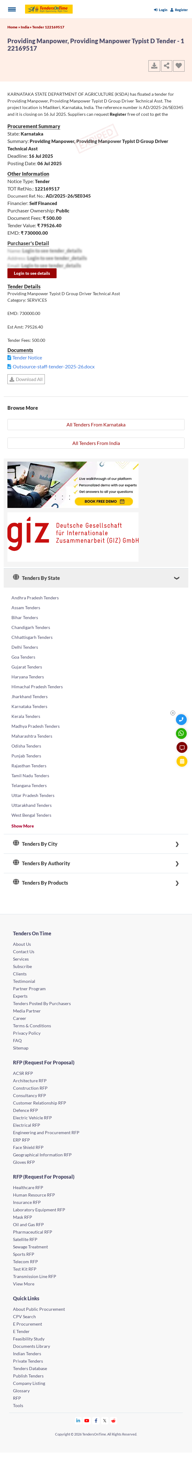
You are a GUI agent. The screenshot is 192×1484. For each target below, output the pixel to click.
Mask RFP (22, 1217)
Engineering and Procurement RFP (46, 1132)
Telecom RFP (25, 1261)
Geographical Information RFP (42, 1154)
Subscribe (22, 966)
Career (19, 1018)
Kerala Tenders (25, 716)
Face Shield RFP (28, 1147)
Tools (18, 1405)
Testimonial (24, 981)
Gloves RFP (24, 1162)
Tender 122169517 (48, 27)
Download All (26, 379)
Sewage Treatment (30, 1246)
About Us (22, 944)
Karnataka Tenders (29, 706)
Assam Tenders (25, 607)
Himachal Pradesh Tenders (37, 686)
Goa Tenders (23, 657)
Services (21, 959)
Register (179, 10)
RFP (17, 1398)
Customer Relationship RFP (39, 1102)
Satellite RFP (25, 1239)
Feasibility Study (29, 1338)
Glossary (21, 1390)
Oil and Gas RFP (28, 1224)
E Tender (21, 1331)
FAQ (17, 1040)
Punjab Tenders (26, 755)
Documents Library (31, 1346)
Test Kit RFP (24, 1269)
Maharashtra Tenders (31, 736)
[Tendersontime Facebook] (96, 1420)
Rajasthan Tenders (28, 765)
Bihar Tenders (24, 617)
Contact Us (23, 951)
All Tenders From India (96, 443)
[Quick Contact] (182, 719)
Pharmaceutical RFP (32, 1232)
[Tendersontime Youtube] (87, 1420)
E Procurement (27, 1324)
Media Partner (27, 1010)
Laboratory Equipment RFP (39, 1209)
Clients (20, 973)
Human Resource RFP (34, 1194)
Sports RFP (23, 1254)
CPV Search (24, 1316)
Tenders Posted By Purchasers (42, 1003)
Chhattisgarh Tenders (32, 637)
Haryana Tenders (27, 676)
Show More (22, 825)
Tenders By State (36, 578)
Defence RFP (25, 1110)
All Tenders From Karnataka (96, 424)
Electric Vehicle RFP (32, 1117)
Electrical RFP (26, 1125)
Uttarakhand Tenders (31, 805)
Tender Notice (27, 357)
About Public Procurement (39, 1309)
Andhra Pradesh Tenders (35, 597)
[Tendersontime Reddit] (113, 1420)
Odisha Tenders (26, 745)
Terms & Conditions (32, 1025)
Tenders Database (30, 1368)
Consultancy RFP (29, 1095)
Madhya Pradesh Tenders (35, 726)
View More (23, 1283)
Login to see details (32, 273)
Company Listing (29, 1383)
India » (26, 27)
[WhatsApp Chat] (182, 733)
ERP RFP (21, 1139)
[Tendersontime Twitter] (105, 1420)
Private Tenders (28, 1361)
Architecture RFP (30, 1080)
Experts (20, 996)
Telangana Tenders (29, 785)
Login (160, 10)
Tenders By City (35, 844)
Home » (14, 27)
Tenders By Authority (41, 863)
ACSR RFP (23, 1073)
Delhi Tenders (24, 647)
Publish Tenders (28, 1375)
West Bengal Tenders (31, 815)
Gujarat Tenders (26, 666)
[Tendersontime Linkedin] (78, 1420)
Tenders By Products (40, 883)
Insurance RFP (27, 1202)
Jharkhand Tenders (29, 696)
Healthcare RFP (28, 1187)
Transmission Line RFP (34, 1276)
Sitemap (20, 1047)
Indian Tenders (27, 1353)
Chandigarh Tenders (30, 627)
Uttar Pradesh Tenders (32, 795)
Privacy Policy (27, 1033)
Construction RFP (30, 1088)
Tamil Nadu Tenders (30, 775)
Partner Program (29, 988)
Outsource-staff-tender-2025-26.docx (54, 366)
